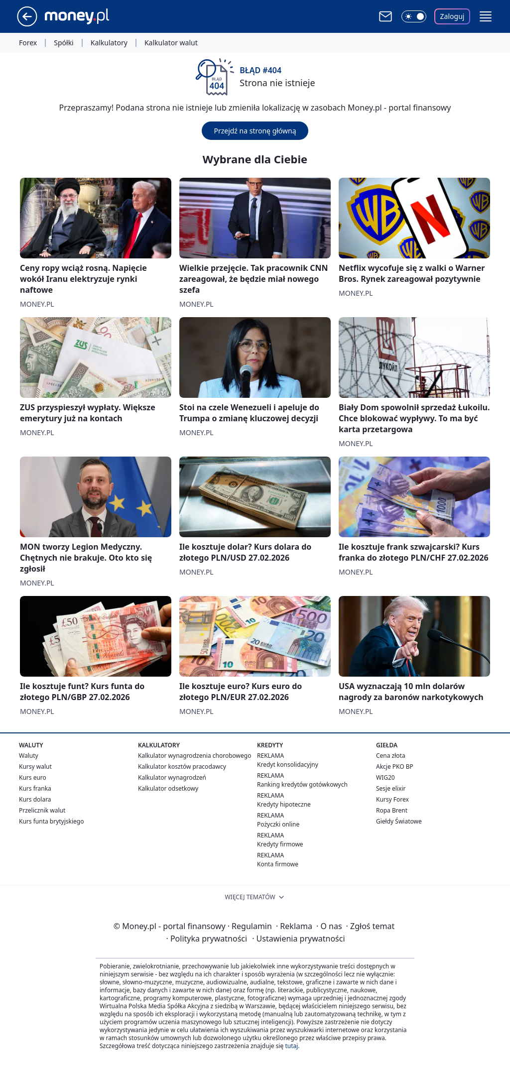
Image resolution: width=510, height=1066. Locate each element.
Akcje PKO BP (394, 766)
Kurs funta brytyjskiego (51, 821)
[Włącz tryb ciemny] (413, 16)
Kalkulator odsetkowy (168, 788)
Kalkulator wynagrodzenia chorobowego (194, 755)
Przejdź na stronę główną (255, 130)
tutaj (291, 1046)
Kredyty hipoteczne (284, 804)
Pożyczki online (278, 824)
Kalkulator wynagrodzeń (172, 777)
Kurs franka (35, 788)
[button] (486, 16)
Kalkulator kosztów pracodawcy (182, 766)
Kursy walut (35, 766)
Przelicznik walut (42, 810)
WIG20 (385, 777)
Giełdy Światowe (399, 821)
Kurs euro (32, 777)
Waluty (28, 755)
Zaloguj (452, 16)
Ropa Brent (391, 810)
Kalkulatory (109, 42)
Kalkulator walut (171, 42)
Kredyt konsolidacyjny (287, 764)
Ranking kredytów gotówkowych (302, 784)
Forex (28, 42)
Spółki (63, 42)
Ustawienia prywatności (298, 938)
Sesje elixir (390, 788)
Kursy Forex (392, 799)
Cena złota (390, 755)
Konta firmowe (277, 864)
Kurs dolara (35, 799)
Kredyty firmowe (280, 844)
